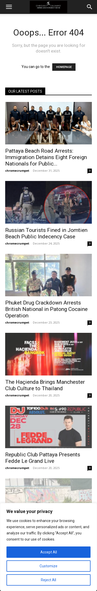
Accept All (48, 552)
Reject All (48, 580)
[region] (48, 547)
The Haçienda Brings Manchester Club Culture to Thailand (45, 385)
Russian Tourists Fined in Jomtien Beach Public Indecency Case (46, 233)
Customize (48, 566)
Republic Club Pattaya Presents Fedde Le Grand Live (42, 457)
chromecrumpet (17, 170)
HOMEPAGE (64, 67)
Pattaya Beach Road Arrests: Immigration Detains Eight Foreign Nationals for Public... (46, 157)
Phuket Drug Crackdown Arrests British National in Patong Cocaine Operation (46, 309)
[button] (9, 7)
